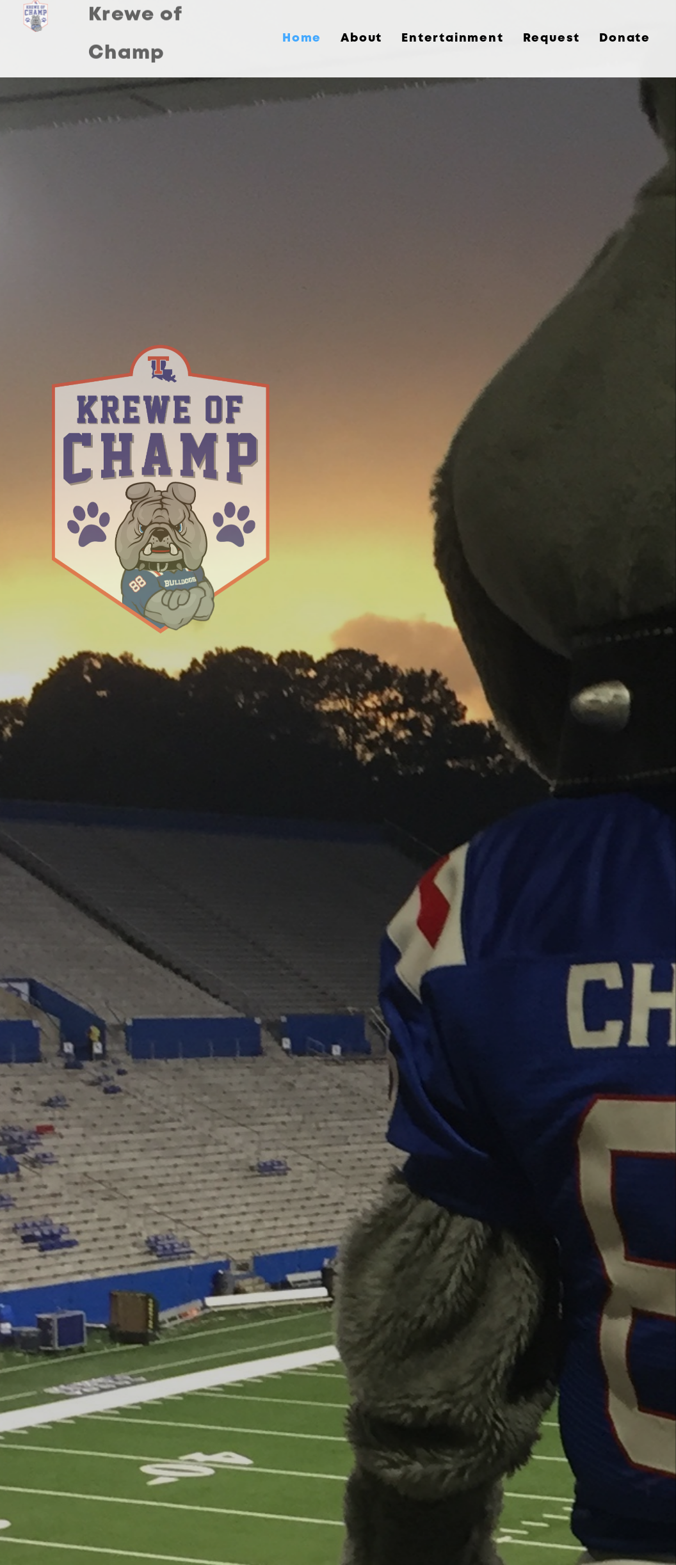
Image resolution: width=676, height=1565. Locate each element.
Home (301, 38)
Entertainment (452, 38)
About (361, 38)
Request (552, 38)
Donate (624, 38)
